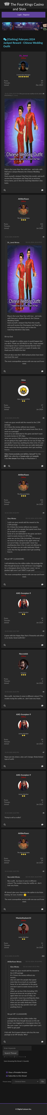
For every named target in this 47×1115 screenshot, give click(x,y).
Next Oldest (9, 1057)
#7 (43, 752)
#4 (43, 513)
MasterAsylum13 (23, 918)
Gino (23, 380)
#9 (43, 871)
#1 (43, 93)
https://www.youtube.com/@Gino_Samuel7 (20, 454)
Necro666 (23, 653)
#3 (43, 418)
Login (20, 15)
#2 (43, 237)
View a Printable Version (17, 1072)
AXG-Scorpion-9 (23, 593)
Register (26, 15)
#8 (43, 813)
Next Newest (20, 1057)
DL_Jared (14, 95)
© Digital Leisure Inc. (23, 1109)
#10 (43, 956)
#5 (43, 631)
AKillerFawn (23, 199)
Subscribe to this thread (17, 1076)
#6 (43, 692)
